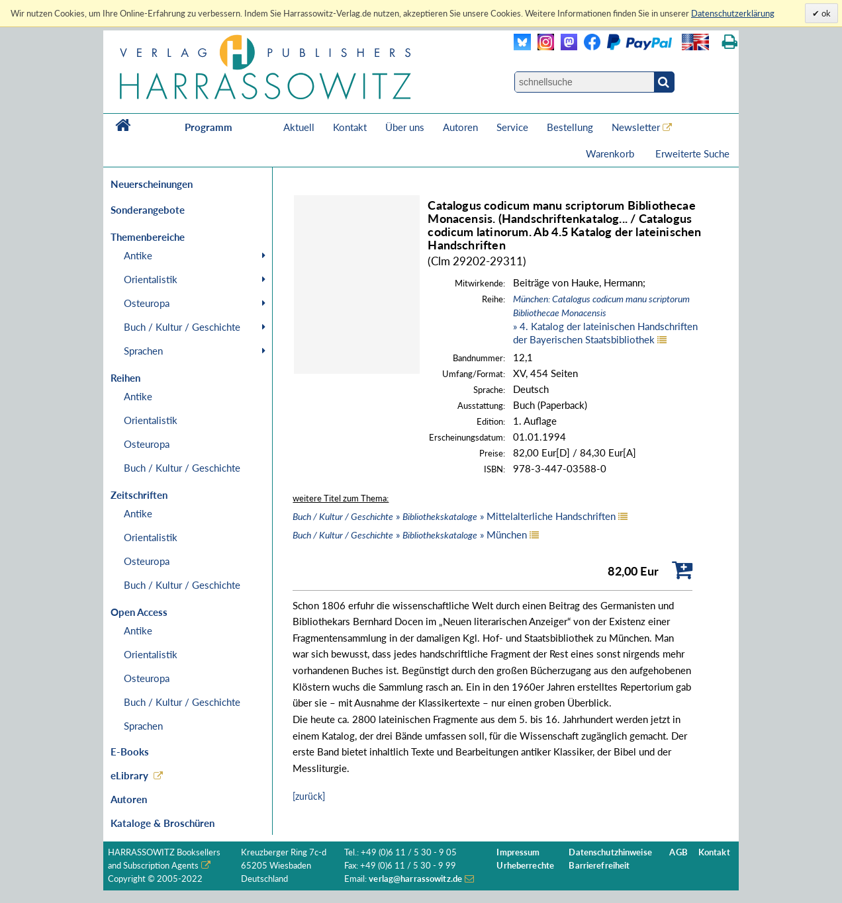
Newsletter (636, 127)
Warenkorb (611, 153)
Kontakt (350, 127)
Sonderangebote (148, 210)
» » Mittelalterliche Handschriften (454, 516)
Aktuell (298, 127)
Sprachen (143, 351)
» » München (410, 534)
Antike (138, 255)
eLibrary (129, 775)
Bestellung (570, 127)
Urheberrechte (525, 866)
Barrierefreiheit (599, 866)
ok (825, 13)
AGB (678, 852)
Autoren (460, 127)
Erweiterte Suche (692, 153)
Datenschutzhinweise (610, 852)
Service (512, 127)
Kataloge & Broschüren (162, 823)
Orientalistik (150, 279)
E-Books (130, 751)
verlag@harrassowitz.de (415, 879)
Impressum (517, 852)
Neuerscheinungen (152, 184)
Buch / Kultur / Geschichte (182, 327)
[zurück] (309, 796)
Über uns (404, 127)
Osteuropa (146, 303)
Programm (208, 127)
